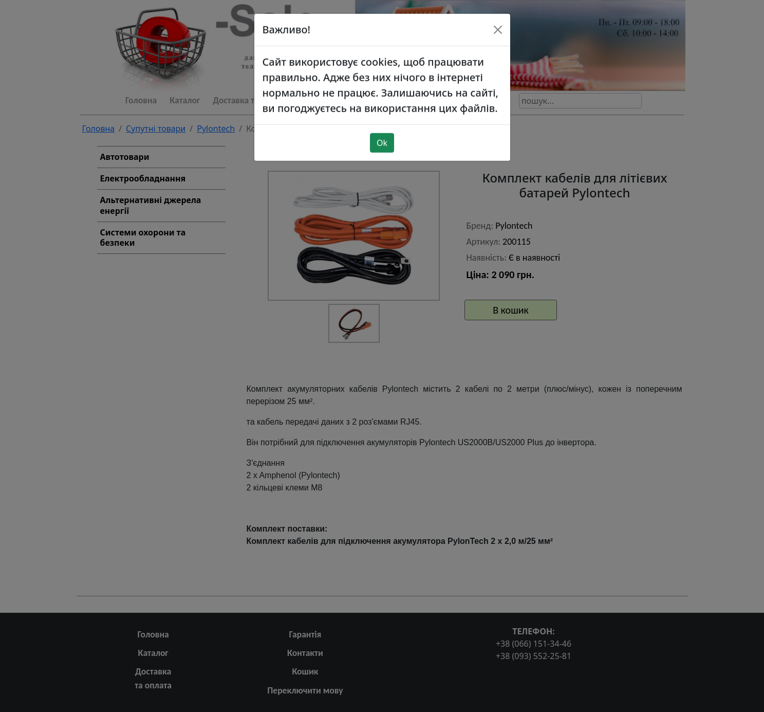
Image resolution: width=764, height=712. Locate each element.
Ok (382, 120)
